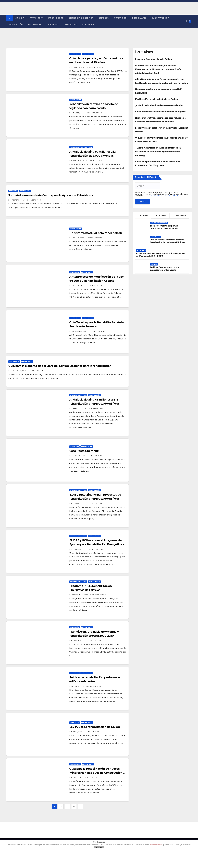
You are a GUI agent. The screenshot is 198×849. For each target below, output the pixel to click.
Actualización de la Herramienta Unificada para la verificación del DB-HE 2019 (160, 254)
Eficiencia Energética (81, 18)
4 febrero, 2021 (78, 503)
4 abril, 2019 (77, 777)
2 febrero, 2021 (78, 549)
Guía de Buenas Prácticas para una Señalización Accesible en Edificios (167, 241)
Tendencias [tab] (179, 216)
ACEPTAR (99, 847)
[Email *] (147, 185)
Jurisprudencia (160, 18)
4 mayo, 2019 (77, 732)
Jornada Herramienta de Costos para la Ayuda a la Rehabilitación (52, 195)
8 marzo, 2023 (78, 160)
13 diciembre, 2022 (79, 285)
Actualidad (74, 147)
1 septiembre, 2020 (80, 595)
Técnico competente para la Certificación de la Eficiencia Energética (164, 228)
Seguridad (71, 24)
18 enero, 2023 (78, 238)
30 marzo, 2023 (78, 67)
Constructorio (95, 67)
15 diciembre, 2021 (18, 371)
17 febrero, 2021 (78, 408)
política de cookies (156, 845)
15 (74, 806)
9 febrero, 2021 (78, 456)
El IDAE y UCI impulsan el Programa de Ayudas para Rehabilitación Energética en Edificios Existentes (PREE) (97, 544)
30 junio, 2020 (78, 640)
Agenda (20, 18)
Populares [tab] (160, 216)
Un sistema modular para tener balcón (95, 233)
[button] (186, 21)
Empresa (104, 18)
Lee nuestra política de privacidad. (161, 195)
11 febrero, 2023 (17, 200)
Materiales (34, 24)
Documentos (55, 18)
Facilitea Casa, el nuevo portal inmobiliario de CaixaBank (164, 268)
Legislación (16, 24)
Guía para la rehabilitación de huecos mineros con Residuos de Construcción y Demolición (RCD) (97, 772)
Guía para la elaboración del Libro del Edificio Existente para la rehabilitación (60, 366)
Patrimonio (36, 18)
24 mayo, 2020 (77, 686)
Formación (120, 18)
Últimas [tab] (143, 215)
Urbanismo (53, 24)
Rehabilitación (87, 54)
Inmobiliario (139, 18)
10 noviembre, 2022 (80, 331)
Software (88, 24)
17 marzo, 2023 (78, 113)
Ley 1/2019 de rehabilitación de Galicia (94, 727)
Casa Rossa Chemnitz (83, 451)
